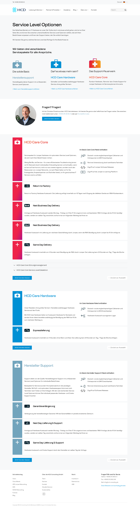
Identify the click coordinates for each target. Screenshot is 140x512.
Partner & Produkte (53, 10)
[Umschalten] (14, 265)
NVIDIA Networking (18, 490)
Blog (75, 10)
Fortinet (15, 493)
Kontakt (94, 10)
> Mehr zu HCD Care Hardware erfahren (64, 89)
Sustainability (46, 490)
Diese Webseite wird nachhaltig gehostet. (113, 486)
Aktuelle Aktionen (47, 487)
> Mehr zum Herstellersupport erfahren (26, 89)
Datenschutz (75, 481)
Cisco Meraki (16, 481)
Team (44, 479)
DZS (14, 487)
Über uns (84, 10)
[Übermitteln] (125, 10)
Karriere (44, 481)
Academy (67, 10)
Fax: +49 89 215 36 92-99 (108, 479)
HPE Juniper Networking (20, 484)
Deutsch (122, 2)
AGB (73, 484)
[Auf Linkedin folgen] (44, 494)
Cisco (14, 479)
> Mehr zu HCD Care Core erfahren (101, 89)
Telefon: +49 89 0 (109, 477)
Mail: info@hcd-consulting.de (109, 482)
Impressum (75, 479)
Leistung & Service (36, 10)
